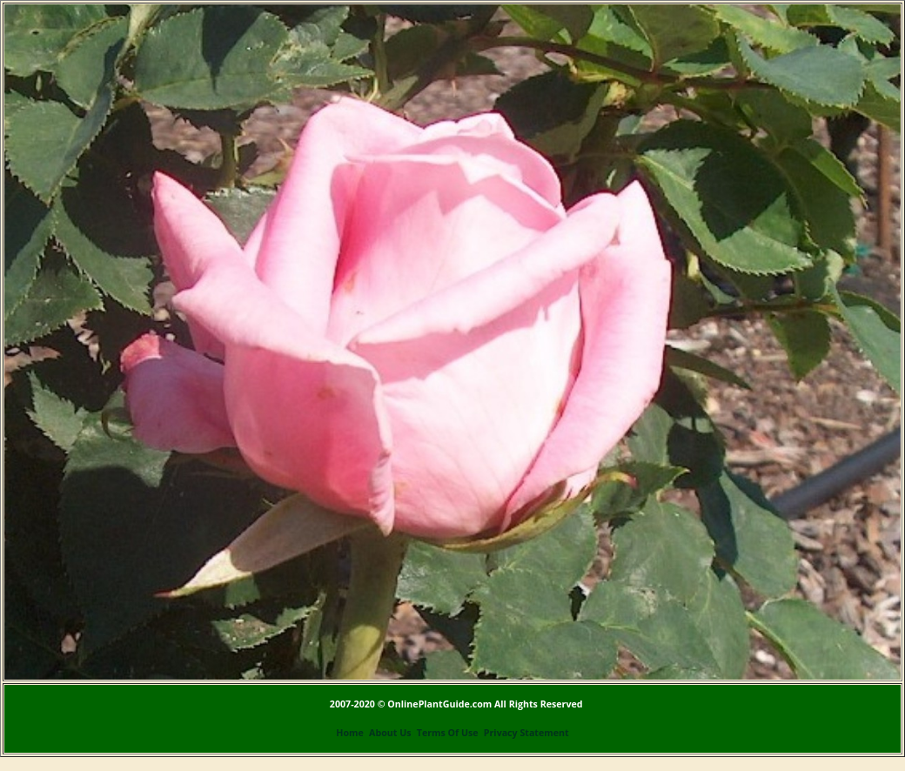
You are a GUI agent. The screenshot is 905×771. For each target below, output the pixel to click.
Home (350, 733)
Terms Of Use (448, 733)
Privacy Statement (526, 733)
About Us (390, 733)
